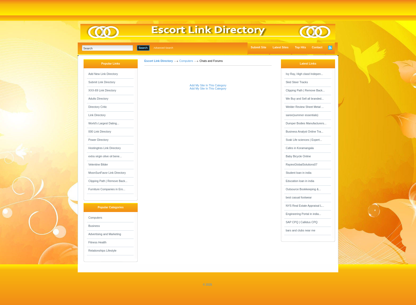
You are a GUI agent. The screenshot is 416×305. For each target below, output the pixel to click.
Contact (317, 47)
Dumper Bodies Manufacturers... (306, 123)
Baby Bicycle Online (298, 156)
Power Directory (98, 139)
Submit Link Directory (101, 82)
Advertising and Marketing (104, 234)
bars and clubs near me (300, 230)
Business (94, 225)
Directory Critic (97, 106)
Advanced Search (163, 47)
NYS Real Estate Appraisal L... (305, 205)
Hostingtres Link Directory (104, 148)
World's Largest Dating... (103, 123)
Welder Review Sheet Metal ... (305, 106)
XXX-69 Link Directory (102, 90)
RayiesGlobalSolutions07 (301, 164)
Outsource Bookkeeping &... (303, 189)
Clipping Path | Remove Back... (107, 181)
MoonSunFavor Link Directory (107, 172)
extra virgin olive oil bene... (105, 156)
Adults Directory (98, 98)
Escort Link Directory (158, 60)
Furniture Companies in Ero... (106, 189)
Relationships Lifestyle (102, 250)
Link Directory (97, 115)
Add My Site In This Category (208, 85)
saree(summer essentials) (302, 115)
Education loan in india (300, 181)
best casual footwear (299, 197)
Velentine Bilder (98, 164)
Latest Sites (281, 47)
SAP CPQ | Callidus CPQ (302, 222)
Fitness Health (97, 242)
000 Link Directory (99, 131)
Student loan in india (298, 172)
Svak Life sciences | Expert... (304, 139)
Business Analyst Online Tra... (304, 131)
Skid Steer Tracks (297, 82)
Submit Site (258, 47)
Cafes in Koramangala (300, 148)
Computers (95, 217)
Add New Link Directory (103, 73)
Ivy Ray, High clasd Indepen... (304, 73)
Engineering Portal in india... (303, 213)
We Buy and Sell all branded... (305, 98)
